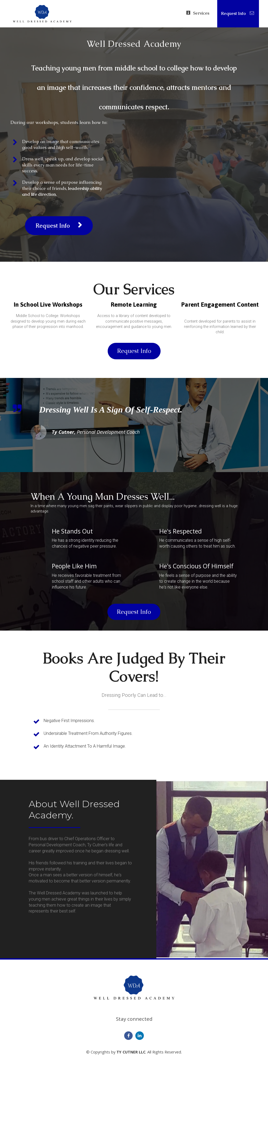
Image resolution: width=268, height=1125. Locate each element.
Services (197, 13)
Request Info (237, 13)
